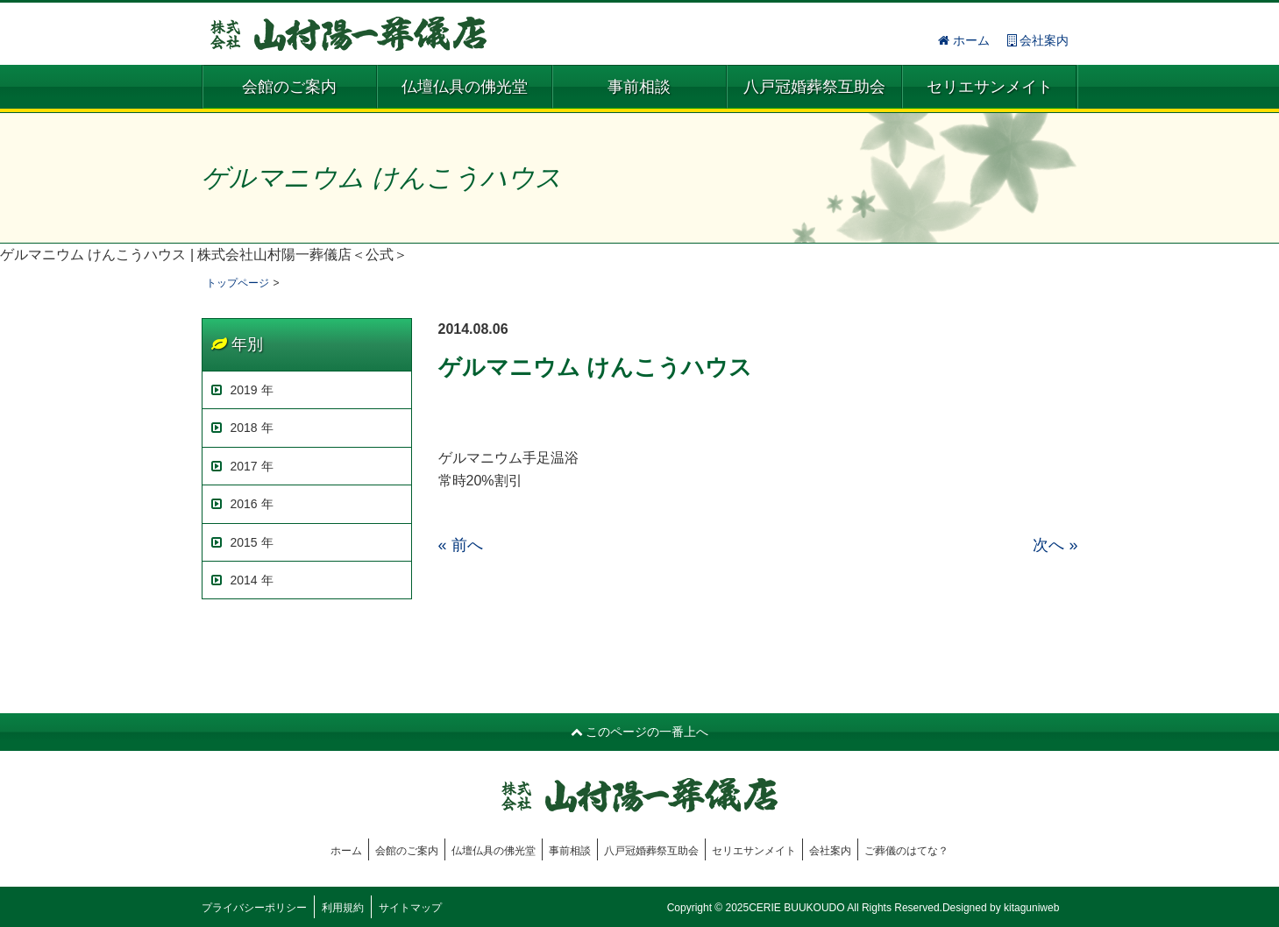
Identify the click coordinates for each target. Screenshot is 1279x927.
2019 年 (242, 390)
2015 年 (242, 542)
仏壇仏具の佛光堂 (464, 87)
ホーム (964, 40)
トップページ (237, 283)
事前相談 (639, 87)
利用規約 (343, 908)
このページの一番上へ (640, 732)
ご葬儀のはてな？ (906, 851)
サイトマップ (410, 908)
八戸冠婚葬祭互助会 (814, 87)
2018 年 (242, 428)
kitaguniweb (1031, 908)
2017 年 (242, 466)
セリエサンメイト (990, 87)
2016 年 (242, 504)
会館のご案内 (289, 87)
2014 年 (242, 580)
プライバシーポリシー (254, 908)
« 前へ (460, 545)
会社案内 (1038, 40)
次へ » (1055, 545)
